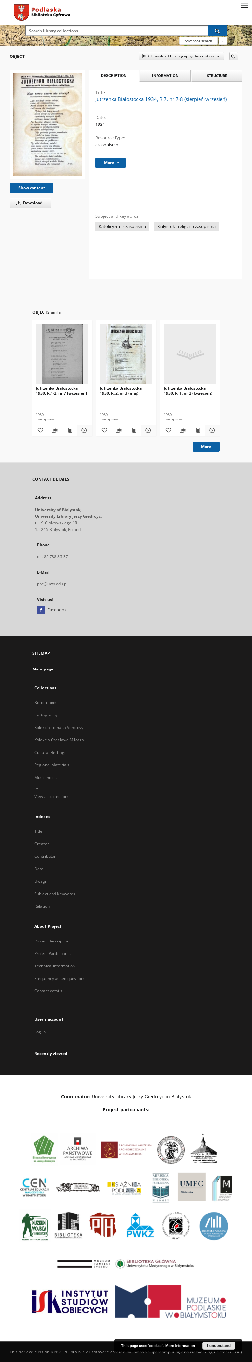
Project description (51, 941)
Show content (31, 188)
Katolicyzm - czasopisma (122, 226)
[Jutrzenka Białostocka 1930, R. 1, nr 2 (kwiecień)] (190, 354)
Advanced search (198, 40)
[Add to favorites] (233, 56)
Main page (42, 669)
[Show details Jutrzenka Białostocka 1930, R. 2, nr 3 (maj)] (147, 430)
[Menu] (244, 5)
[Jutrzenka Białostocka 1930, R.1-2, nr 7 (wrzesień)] (62, 354)
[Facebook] (41, 610)
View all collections (51, 796)
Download (28, 203)
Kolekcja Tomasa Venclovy (58, 727)
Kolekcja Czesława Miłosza (59, 740)
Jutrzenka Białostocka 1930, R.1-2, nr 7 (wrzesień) (61, 390)
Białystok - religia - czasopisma (186, 226)
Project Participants (52, 953)
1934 (100, 124)
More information (180, 1346)
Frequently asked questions (59, 978)
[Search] (217, 30)
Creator (41, 844)
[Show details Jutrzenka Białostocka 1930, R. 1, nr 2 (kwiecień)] (211, 430)
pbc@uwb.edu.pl (52, 584)
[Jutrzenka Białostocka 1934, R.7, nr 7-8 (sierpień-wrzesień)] (47, 124)
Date (38, 869)
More (206, 446)
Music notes (45, 777)
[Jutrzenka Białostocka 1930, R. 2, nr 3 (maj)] (126, 354)
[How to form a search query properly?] (223, 41)
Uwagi (40, 881)
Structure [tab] (217, 75)
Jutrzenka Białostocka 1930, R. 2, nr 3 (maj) (121, 390)
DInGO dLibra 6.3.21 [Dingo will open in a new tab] (71, 1352)
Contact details (48, 991)
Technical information (54, 966)
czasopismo (106, 145)
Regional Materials (51, 765)
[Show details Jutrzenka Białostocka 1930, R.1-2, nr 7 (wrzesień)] (83, 430)
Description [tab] (113, 75)
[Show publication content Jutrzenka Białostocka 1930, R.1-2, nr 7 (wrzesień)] (69, 430)
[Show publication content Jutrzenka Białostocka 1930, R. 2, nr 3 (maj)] (133, 430)
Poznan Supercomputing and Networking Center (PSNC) (187, 1352)
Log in (40, 1031)
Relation (42, 906)
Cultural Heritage (50, 752)
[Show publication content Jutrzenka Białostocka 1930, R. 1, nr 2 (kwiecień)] (197, 430)
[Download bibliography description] (54, 430)
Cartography (46, 715)
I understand (219, 1345)
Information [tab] (165, 75)
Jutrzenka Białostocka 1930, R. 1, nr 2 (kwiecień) (188, 390)
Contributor (45, 856)
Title (38, 831)
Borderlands (45, 702)
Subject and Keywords (54, 894)
